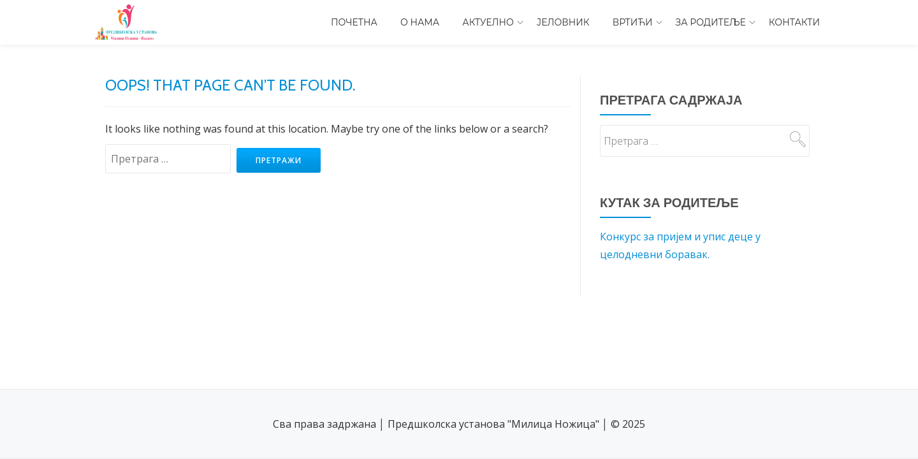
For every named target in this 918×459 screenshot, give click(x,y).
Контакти (794, 22)
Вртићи (633, 22)
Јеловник (563, 22)
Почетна (354, 22)
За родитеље (711, 22)
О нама (419, 22)
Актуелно (488, 22)
